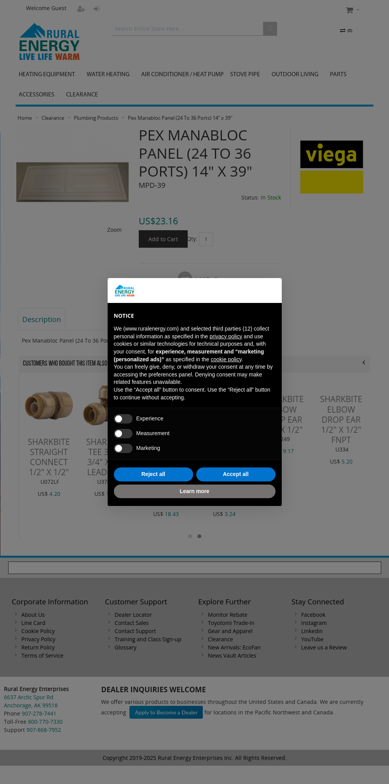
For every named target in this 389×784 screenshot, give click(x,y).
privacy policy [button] (225, 336)
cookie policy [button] (226, 359)
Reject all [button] (153, 474)
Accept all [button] (235, 474)
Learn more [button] (194, 491)
